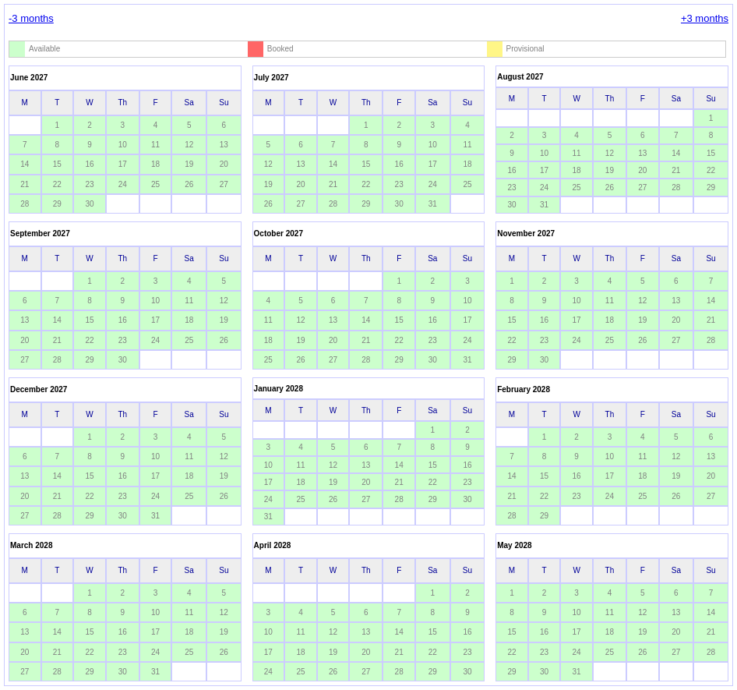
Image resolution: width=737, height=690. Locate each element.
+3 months (704, 18)
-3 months (31, 18)
